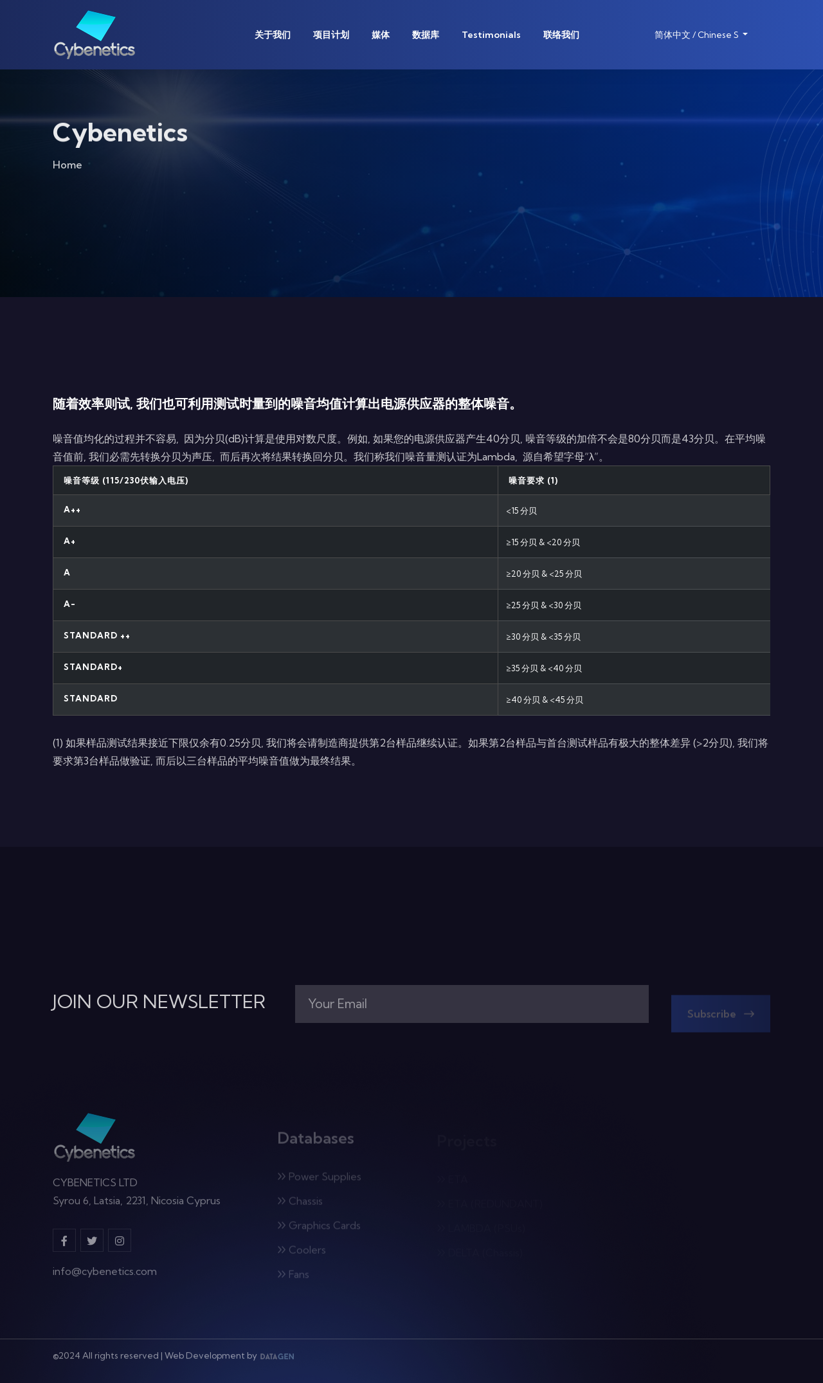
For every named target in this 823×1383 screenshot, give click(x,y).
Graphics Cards (319, 1228)
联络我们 (561, 35)
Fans (293, 1277)
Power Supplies (319, 1179)
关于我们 (273, 35)
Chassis (300, 1204)
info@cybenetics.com (105, 1275)
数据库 (425, 35)
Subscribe (720, 1017)
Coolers (301, 1253)
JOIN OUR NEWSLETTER (159, 1002)
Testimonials (491, 35)
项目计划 (331, 35)
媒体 (381, 35)
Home (67, 167)
